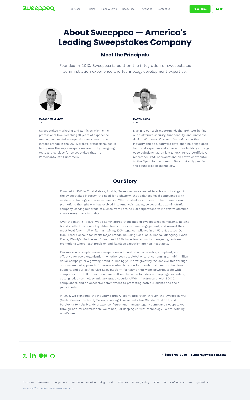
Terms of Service (174, 382)
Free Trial (200, 8)
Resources (128, 8)
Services (75, 8)
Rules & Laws (109, 8)
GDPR (156, 382)
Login (219, 8)
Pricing (92, 8)
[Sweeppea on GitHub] (52, 356)
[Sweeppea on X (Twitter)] (25, 355)
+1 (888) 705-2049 (174, 355)
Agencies (147, 8)
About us (28, 382)
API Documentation (83, 382)
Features (43, 382)
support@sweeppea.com (208, 355)
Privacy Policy (140, 382)
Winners (123, 382)
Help (111, 382)
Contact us (164, 8)
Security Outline (198, 382)
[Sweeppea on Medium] (43, 355)
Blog (102, 382)
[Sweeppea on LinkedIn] (33, 355)
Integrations (60, 382)
